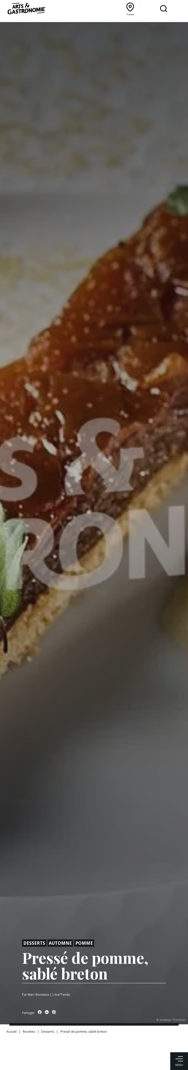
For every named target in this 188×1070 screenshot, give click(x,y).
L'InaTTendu (61, 994)
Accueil (11, 1031)
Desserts (34, 943)
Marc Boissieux (38, 994)
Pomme (84, 943)
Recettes (29, 1031)
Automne (60, 943)
